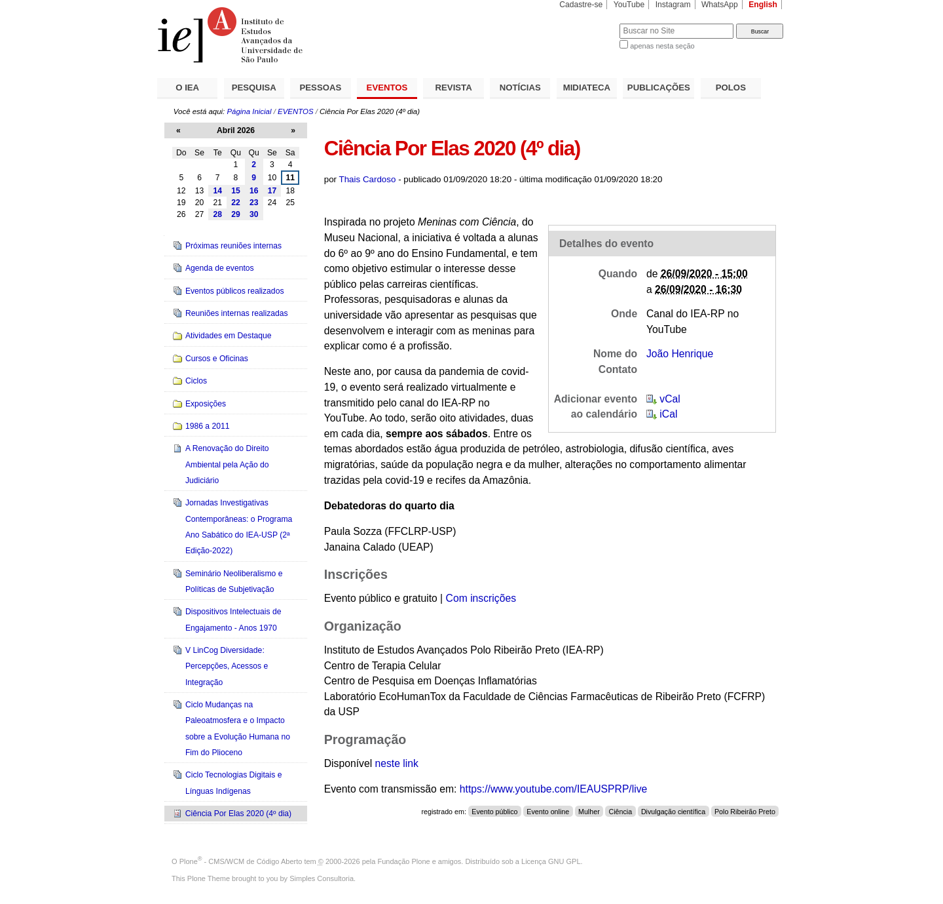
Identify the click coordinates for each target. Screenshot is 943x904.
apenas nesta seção (662, 46)
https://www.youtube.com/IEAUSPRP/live (554, 789)
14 (217, 190)
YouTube (629, 4)
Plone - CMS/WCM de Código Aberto (241, 861)
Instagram (673, 4)
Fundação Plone (404, 861)
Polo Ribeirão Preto (744, 812)
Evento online (548, 812)
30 (254, 214)
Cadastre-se (580, 4)
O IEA (187, 87)
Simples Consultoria (321, 878)
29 (235, 214)
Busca (587, 23)
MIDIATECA (586, 87)
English (763, 4)
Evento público (494, 812)
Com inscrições (481, 598)
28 (217, 214)
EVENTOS (387, 87)
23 (254, 202)
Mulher (589, 812)
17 (272, 190)
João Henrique (679, 353)
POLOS (731, 87)
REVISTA (453, 87)
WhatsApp (719, 4)
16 (254, 190)
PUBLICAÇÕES (658, 87)
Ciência (620, 812)
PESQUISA (254, 87)
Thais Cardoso (367, 179)
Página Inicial (249, 111)
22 (235, 202)
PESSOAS (321, 87)
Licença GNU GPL (550, 861)
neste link (396, 763)
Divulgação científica (673, 812)
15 (235, 190)
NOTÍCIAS (520, 87)
